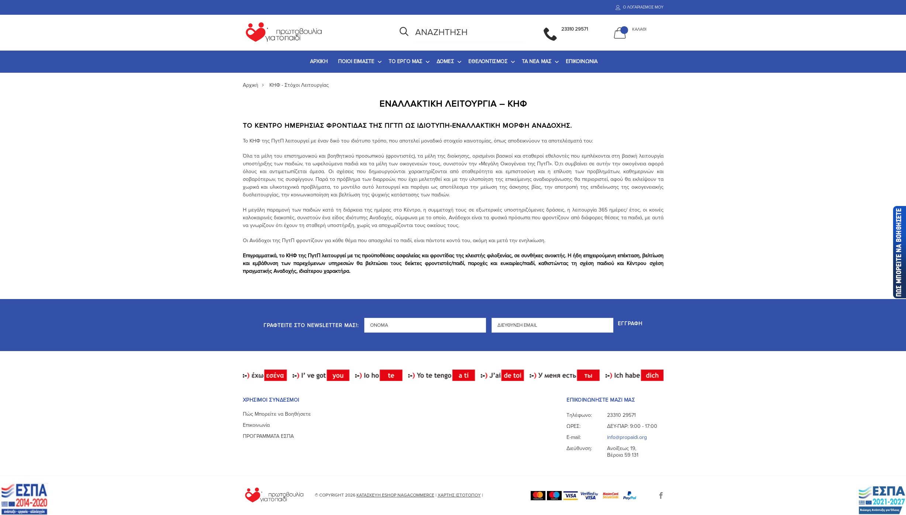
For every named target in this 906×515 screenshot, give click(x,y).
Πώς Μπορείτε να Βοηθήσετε (277, 414)
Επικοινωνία (256, 425)
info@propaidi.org (627, 437)
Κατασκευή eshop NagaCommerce (395, 495)
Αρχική (250, 85)
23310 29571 (621, 415)
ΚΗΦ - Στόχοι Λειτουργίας (299, 85)
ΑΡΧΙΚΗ (319, 61)
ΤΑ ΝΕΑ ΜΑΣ (536, 61)
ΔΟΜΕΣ (445, 61)
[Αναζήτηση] (404, 32)
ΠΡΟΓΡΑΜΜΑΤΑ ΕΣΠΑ (268, 436)
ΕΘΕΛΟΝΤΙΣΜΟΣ (487, 61)
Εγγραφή (631, 323)
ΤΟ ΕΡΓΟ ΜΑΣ (405, 61)
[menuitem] (319, 62)
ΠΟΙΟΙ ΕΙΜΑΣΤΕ (356, 61)
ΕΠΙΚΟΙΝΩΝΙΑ (581, 61)
